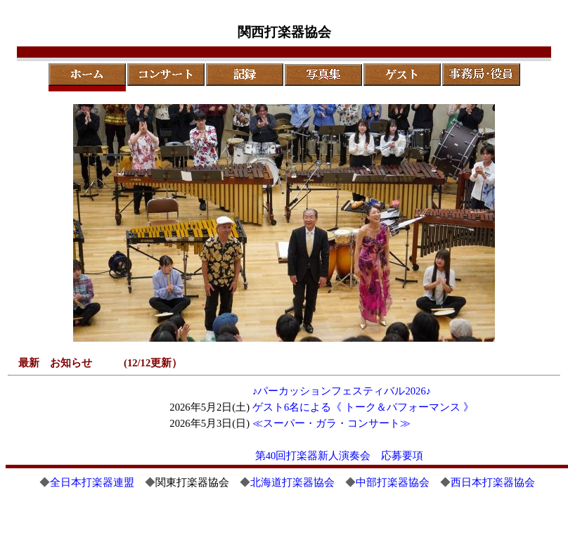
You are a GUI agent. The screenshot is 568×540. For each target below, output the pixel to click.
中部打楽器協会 (393, 482)
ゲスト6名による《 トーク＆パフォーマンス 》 (363, 407)
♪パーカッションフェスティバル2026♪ (341, 391)
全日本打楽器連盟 (92, 482)
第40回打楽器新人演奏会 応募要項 (339, 455)
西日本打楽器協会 (493, 482)
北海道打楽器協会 (292, 482)
